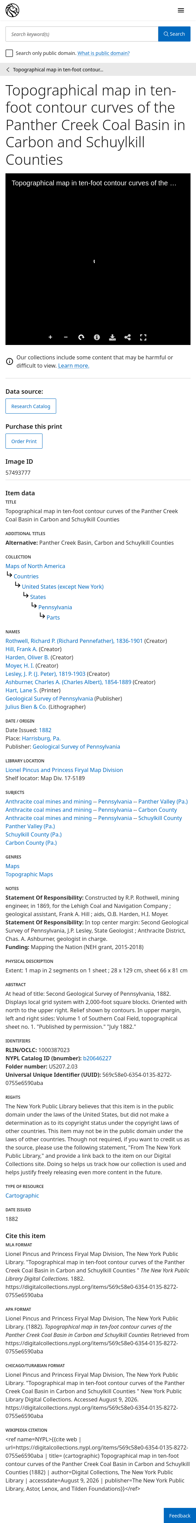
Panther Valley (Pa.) (163, 801)
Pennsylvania (55, 607)
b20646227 (97, 1058)
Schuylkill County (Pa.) (33, 834)
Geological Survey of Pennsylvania (49, 698)
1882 (45, 730)
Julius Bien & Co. (26, 707)
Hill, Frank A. (21, 649)
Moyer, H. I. (19, 665)
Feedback (180, 1515)
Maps (12, 866)
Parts (53, 617)
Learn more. (73, 365)
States (38, 597)
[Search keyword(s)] (81, 34)
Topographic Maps (29, 874)
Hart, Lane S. (21, 690)
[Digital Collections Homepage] (12, 10)
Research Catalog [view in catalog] (30, 406)
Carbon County (157, 810)
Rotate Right (81, 337)
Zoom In (51, 337)
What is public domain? (104, 53)
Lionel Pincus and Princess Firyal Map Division (64, 770)
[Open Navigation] (181, 10)
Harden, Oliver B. (27, 657)
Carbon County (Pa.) (31, 842)
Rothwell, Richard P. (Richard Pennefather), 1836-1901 (74, 641)
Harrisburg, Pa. (41, 738)
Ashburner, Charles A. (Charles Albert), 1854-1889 (68, 682)
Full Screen (143, 337)
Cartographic (22, 1195)
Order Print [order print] (24, 441)
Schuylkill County (160, 818)
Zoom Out (66, 337)
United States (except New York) (62, 586)
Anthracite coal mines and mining (48, 801)
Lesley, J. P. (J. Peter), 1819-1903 (45, 674)
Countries (26, 576)
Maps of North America (35, 566)
